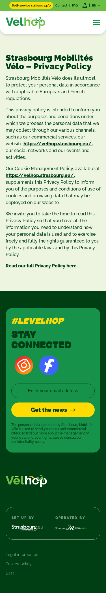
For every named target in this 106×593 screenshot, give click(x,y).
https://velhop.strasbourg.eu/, (58, 143)
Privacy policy (19, 564)
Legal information (22, 554)
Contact (61, 5)
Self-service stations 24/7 (31, 5)
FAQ (75, 5)
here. (72, 266)
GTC (10, 573)
